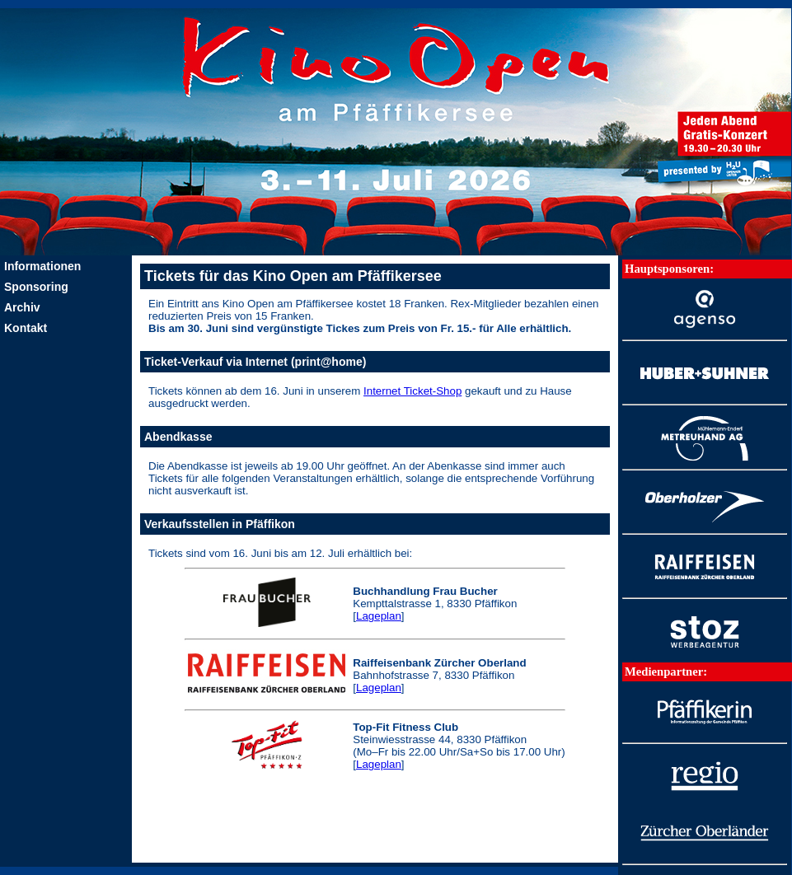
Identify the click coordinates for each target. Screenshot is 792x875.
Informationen (42, 266)
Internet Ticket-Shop (412, 391)
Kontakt (25, 328)
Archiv (22, 307)
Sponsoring (36, 286)
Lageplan (378, 616)
